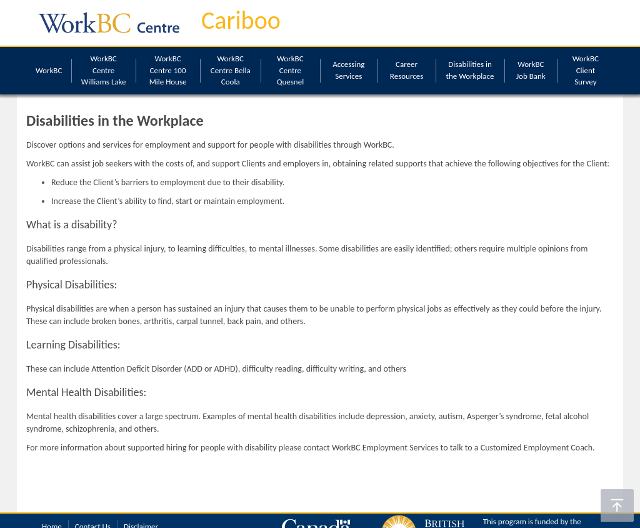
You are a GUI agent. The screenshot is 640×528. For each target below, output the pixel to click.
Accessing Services (348, 70)
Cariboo (241, 20)
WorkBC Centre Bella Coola (231, 70)
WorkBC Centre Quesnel (290, 70)
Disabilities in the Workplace (470, 70)
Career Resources (406, 70)
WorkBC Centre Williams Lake (103, 70)
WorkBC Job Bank (531, 70)
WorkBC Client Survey (585, 70)
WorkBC (49, 70)
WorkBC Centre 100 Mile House (168, 70)
